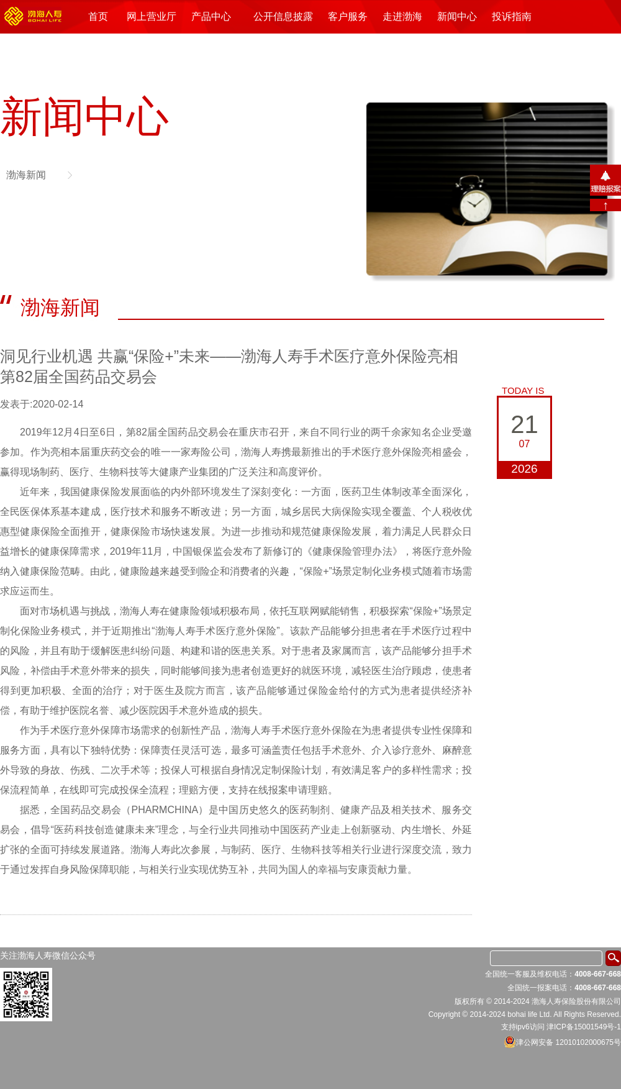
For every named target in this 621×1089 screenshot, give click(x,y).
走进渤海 (402, 16)
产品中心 (211, 16)
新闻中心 (457, 16)
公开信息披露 (283, 16)
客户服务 (348, 16)
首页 (98, 16)
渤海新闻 (26, 175)
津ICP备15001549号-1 (583, 1027)
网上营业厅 (151, 16)
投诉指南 (512, 16)
